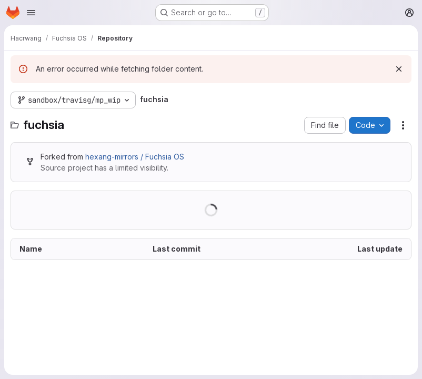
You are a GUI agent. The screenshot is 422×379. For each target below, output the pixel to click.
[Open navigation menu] (31, 12)
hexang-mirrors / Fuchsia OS (134, 156)
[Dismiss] (399, 69)
